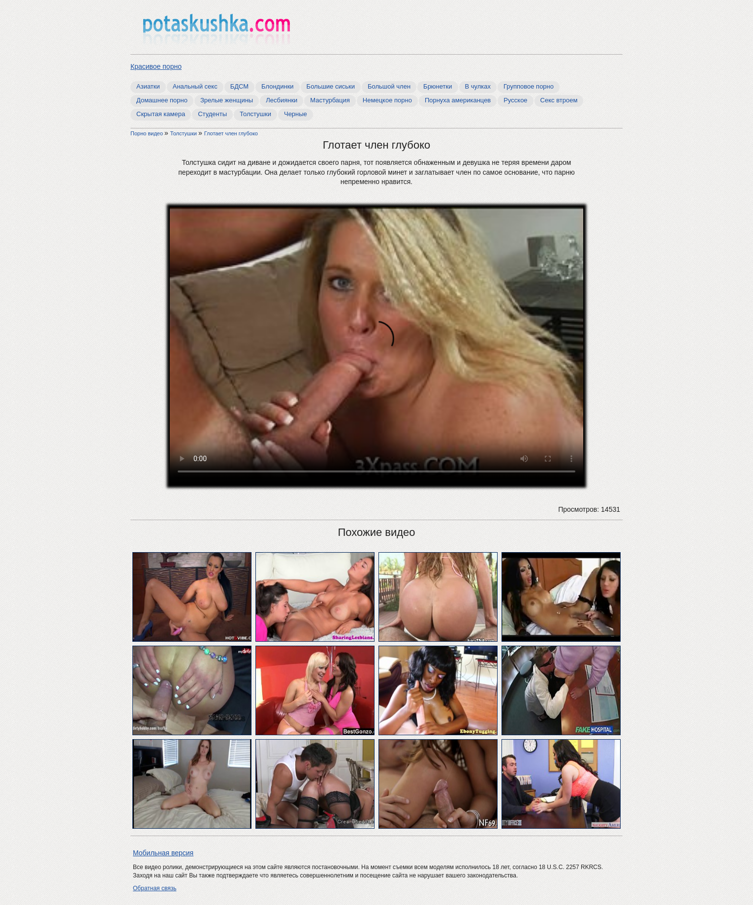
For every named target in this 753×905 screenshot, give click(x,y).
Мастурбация (330, 100)
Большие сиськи (331, 86)
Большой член (389, 86)
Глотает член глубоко (231, 133)
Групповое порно (528, 86)
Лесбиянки (281, 100)
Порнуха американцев (458, 100)
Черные (295, 114)
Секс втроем (559, 100)
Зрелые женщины (226, 100)
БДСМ (239, 86)
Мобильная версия (163, 853)
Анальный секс (195, 86)
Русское (515, 100)
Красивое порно (156, 66)
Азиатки (148, 86)
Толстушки (255, 114)
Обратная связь (154, 888)
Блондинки (277, 86)
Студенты (212, 114)
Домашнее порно (162, 100)
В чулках (478, 86)
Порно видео (147, 133)
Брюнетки (437, 86)
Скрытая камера (160, 114)
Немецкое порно (387, 100)
